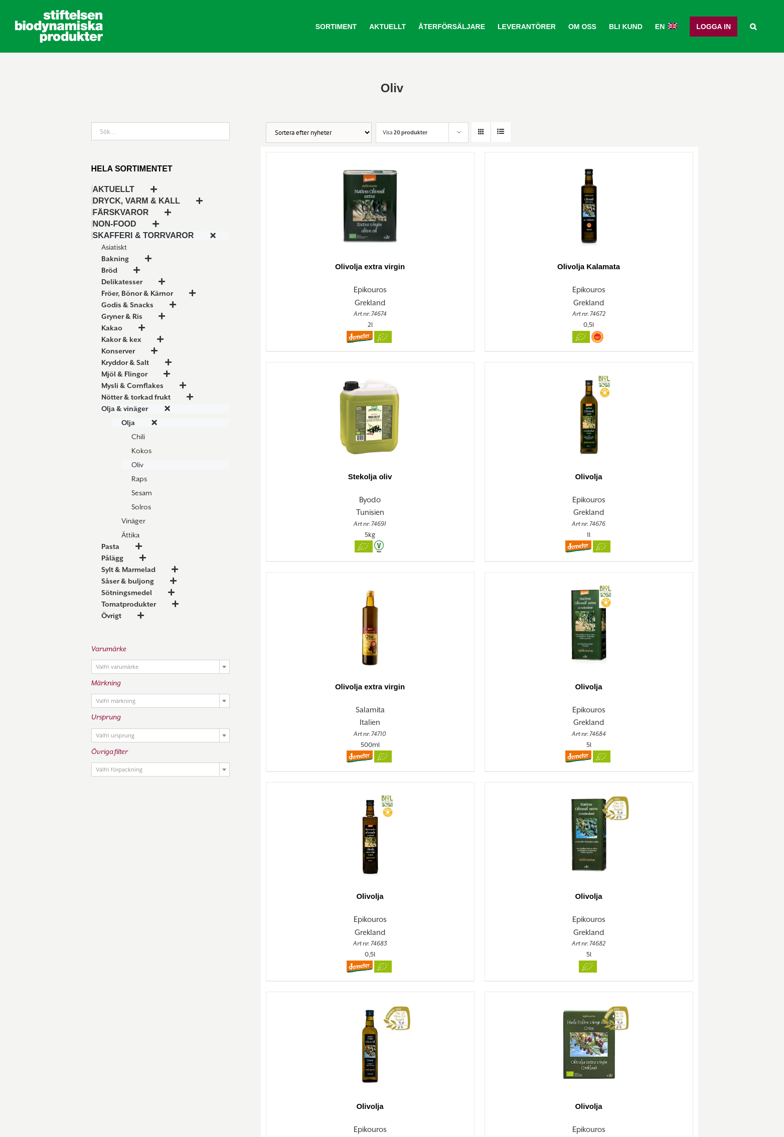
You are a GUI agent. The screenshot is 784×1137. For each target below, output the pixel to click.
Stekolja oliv (370, 476)
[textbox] (160, 667)
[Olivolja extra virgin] (370, 201)
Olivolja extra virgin (370, 266)
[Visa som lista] (501, 132)
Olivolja (588, 476)
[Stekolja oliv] (370, 411)
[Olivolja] (589, 411)
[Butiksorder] (319, 132)
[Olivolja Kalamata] (589, 201)
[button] (753, 26)
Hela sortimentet (132, 168)
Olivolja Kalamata (588, 266)
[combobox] (160, 667)
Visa (405, 132)
